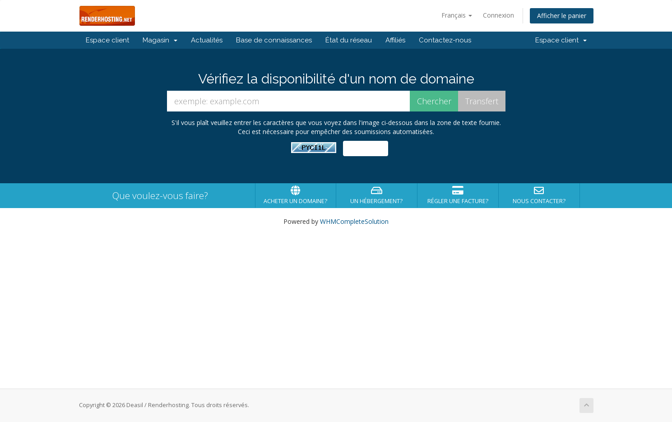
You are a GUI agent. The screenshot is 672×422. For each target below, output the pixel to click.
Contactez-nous (445, 40)
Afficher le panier (561, 15)
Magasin (160, 40)
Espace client (107, 40)
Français (456, 15)
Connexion (498, 15)
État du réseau (348, 40)
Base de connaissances (274, 40)
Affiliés (395, 40)
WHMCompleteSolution (354, 221)
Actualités (206, 40)
